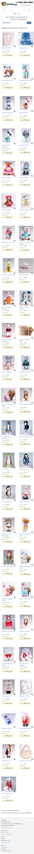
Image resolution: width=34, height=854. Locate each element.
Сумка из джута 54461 (25, 760)
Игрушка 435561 (6, 177)
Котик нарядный (6, 372)
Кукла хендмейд (7, 501)
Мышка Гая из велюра (8, 566)
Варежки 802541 (6, 48)
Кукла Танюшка (24, 469)
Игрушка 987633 (6, 210)
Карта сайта (4, 832)
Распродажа (22, 19)
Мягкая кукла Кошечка (8, 631)
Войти (3, 837)
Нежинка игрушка (24, 631)
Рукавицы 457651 (7, 728)
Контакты (4, 830)
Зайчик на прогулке (7, 112)
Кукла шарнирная (24, 501)
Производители (5, 840)
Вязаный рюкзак (24, 48)
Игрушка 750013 (23, 177)
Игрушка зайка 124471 (25, 210)
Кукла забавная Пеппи (25, 404)
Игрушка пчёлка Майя (8, 274)
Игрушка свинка (24, 274)
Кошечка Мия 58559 (25, 372)
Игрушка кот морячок (8, 242)
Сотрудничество (21, 17)
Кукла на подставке (25, 436)
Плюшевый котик (7, 696)
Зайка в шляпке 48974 (25, 80)
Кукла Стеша (5, 469)
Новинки (13, 19)
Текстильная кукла (7, 793)
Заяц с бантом (23, 112)
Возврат (3, 848)
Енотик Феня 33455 (7, 80)
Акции (3, 838)
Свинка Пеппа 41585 (25, 728)
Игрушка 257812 (23, 145)
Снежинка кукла (6, 760)
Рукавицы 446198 (24, 696)
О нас (2, 845)
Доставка (10, 17)
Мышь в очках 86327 (25, 598)
